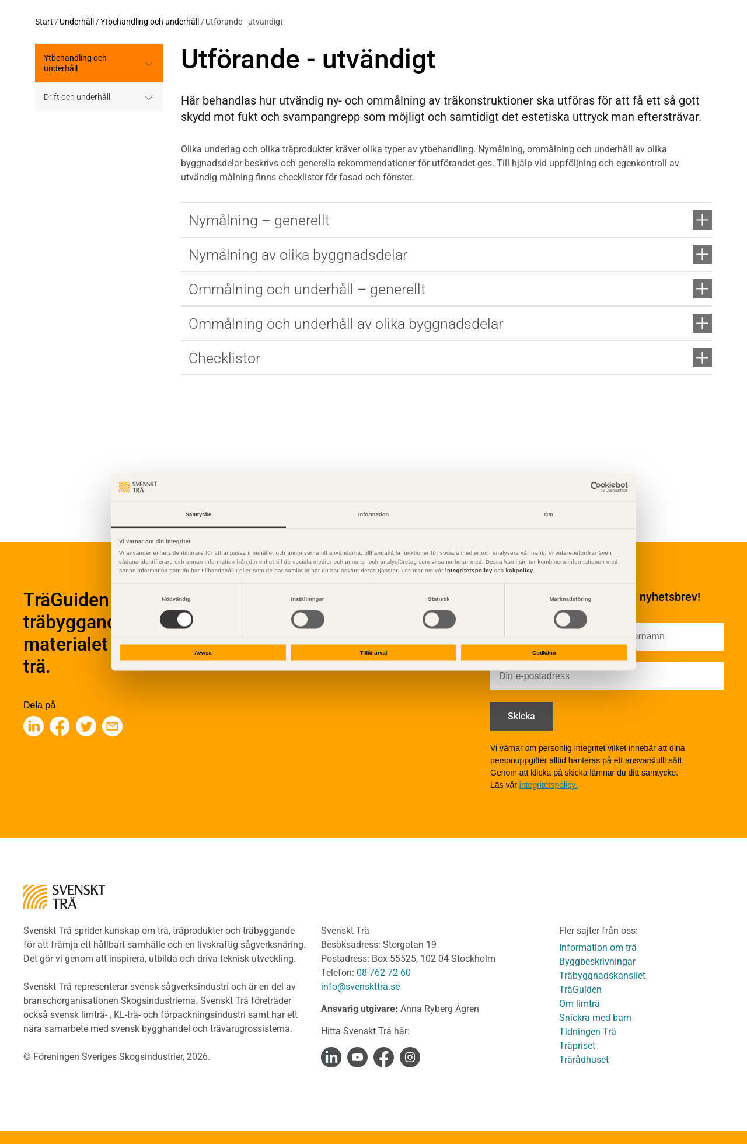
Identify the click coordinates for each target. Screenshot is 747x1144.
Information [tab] (373, 514)
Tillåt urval (374, 653)
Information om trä (598, 947)
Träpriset (577, 1045)
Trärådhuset (584, 1059)
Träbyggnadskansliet (602, 975)
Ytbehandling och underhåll (149, 21)
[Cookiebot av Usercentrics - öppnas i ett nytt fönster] (577, 487)
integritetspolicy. (548, 785)
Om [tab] (548, 514)
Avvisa (203, 653)
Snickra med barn (595, 1017)
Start (44, 21)
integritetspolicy (468, 570)
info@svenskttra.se (360, 986)
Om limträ (579, 1003)
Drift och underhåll (77, 97)
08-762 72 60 (384, 972)
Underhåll (77, 21)
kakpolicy (519, 570)
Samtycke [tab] (199, 514)
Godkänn (544, 653)
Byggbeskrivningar (597, 961)
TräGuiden (580, 989)
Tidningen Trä (587, 1031)
